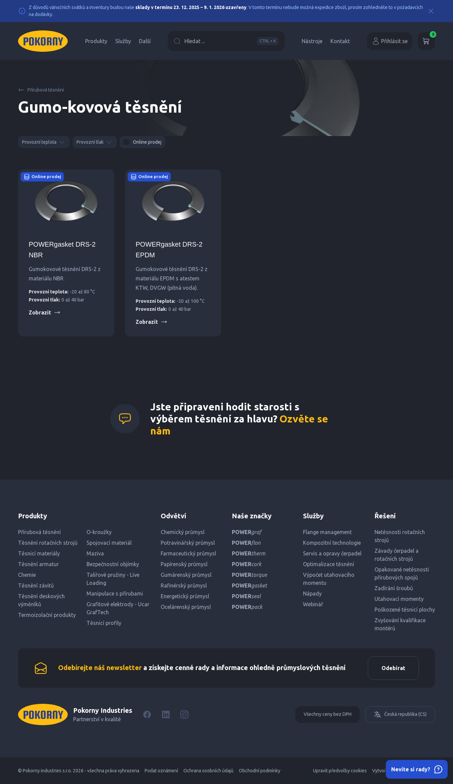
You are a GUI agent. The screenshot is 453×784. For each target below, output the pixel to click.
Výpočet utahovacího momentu (328, 579)
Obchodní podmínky (259, 770)
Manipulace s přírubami (115, 594)
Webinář (313, 604)
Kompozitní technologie (332, 543)
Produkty (96, 41)
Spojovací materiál (109, 543)
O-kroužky (99, 532)
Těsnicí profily (104, 623)
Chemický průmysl (182, 532)
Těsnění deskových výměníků (41, 600)
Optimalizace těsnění (328, 564)
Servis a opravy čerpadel (332, 553)
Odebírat (393, 668)
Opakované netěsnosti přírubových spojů (401, 573)
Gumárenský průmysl (186, 575)
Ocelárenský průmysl (186, 607)
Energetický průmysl (185, 596)
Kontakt (340, 41)
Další (145, 41)
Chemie (27, 575)
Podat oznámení (161, 770)
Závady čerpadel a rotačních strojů (396, 555)
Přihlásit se (390, 41)
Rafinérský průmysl (184, 585)
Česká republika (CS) (400, 714)
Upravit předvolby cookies (340, 770)
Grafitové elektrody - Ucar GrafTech (118, 608)
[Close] (431, 11)
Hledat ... (226, 41)
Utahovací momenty (399, 599)
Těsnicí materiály (39, 553)
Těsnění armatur (38, 564)
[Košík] (426, 41)
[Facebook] (147, 714)
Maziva (95, 553)
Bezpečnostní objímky (113, 564)
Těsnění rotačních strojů (48, 543)
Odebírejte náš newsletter (100, 667)
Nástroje (312, 41)
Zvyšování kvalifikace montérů (400, 624)
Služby (123, 41)
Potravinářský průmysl (188, 543)
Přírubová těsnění (41, 90)
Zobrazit (44, 312)
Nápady (312, 594)
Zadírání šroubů (393, 588)
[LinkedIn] (166, 714)
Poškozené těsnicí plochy (404, 610)
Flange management (327, 532)
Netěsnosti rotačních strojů (399, 536)
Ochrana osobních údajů (208, 770)
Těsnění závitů (36, 585)
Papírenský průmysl (184, 564)
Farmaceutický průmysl (188, 553)
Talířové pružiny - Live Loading (113, 579)
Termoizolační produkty (47, 615)
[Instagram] (184, 714)
